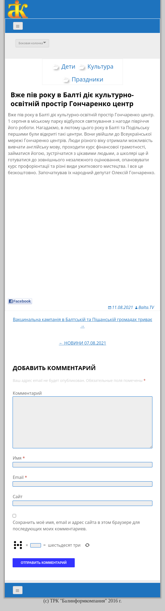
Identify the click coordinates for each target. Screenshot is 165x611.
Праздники (87, 79)
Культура (100, 66)
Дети (68, 66)
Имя (19, 458)
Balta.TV (146, 307)
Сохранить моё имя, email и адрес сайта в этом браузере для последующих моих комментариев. (76, 525)
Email (20, 477)
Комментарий (27, 393)
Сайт (17, 497)
